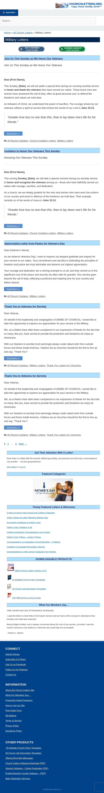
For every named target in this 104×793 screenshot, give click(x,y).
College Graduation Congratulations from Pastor (28, 532)
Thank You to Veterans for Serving (25, 306)
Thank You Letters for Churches (64, 365)
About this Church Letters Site (19, 690)
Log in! (23, 467)
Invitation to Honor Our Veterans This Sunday (32, 151)
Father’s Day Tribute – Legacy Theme (24, 537)
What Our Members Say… (18, 695)
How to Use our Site (15, 705)
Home (7, 32)
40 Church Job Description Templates (29, 589)
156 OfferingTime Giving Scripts (26, 598)
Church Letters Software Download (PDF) (25, 763)
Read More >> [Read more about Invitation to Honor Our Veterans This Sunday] (13, 226)
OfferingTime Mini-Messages (19, 758)
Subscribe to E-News (15, 659)
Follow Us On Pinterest (16, 670)
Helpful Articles (12, 654)
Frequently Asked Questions (18, 700)
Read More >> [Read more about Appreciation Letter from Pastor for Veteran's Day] (13, 289)
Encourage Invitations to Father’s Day (24, 522)
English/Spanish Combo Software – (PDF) (25, 773)
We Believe (10, 716)
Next (23, 444)
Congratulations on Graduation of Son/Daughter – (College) (33, 542)
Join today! (12, 467)
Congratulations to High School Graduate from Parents (31, 552)
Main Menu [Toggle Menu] (9, 13)
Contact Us (10, 675)
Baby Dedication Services (18, 778)
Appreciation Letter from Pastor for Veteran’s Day (34, 243)
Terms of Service (13, 721)
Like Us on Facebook (15, 664)
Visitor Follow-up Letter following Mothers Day (27, 517)
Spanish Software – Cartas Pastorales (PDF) (26, 768)
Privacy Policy (12, 726)
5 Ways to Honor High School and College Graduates (31, 513)
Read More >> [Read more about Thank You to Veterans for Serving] (13, 358)
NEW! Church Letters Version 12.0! (30, 570)
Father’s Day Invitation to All (19, 527)
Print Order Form (13, 710)
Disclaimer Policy (13, 731)
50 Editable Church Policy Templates (28, 580)
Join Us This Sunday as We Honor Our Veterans (33, 58)
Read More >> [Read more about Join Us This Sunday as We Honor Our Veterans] (13, 133)
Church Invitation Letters (43, 140)
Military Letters (65, 140)
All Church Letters (22, 32)
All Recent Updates (17, 140)
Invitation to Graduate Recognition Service (26, 547)
